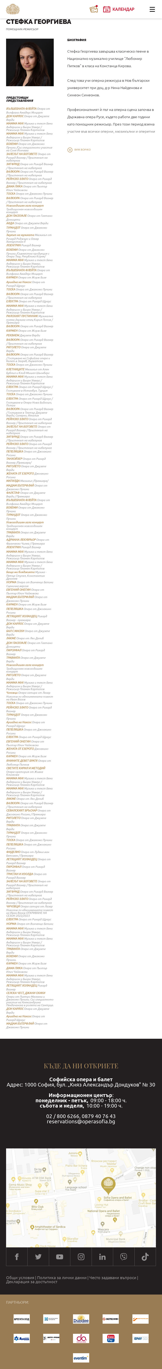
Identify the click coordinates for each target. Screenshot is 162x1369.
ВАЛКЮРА (12, 171)
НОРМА (11, 582)
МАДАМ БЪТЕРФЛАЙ (20, 485)
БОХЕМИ (11, 144)
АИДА (10, 223)
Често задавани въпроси (112, 1278)
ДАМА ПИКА (14, 186)
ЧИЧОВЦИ (13, 906)
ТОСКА (10, 193)
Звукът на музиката (20, 235)
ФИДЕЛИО (13, 852)
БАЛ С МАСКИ (15, 631)
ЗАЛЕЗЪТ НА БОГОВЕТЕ (21, 154)
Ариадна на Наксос (18, 282)
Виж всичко (82, 149)
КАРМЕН (11, 277)
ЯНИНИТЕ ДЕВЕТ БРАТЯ (21, 760)
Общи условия (20, 1278)
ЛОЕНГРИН (13, 245)
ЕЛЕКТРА (12, 301)
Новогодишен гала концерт (25, 205)
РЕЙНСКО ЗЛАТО (17, 179)
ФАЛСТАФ (12, 492)
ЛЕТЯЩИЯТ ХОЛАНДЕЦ (21, 616)
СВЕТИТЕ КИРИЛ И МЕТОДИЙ (25, 768)
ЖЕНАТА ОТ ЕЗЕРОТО (20, 473)
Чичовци (11, 692)
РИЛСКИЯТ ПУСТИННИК (22, 316)
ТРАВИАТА (13, 532)
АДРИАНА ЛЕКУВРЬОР (20, 539)
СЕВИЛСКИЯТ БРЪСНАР (21, 810)
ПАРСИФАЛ (13, 650)
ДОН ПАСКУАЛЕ (16, 215)
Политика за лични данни (62, 1278)
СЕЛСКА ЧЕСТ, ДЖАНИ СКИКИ (25, 993)
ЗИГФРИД (12, 164)
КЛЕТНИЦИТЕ (15, 369)
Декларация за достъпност (31, 1282)
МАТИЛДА (12, 480)
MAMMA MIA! (15, 123)
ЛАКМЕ (11, 638)
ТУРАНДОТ (13, 227)
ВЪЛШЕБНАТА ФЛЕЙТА (21, 108)
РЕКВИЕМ (12, 335)
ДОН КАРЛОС (14, 116)
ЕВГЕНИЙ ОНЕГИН (18, 589)
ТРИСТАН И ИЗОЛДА (19, 874)
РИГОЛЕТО (13, 347)
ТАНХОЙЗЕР (14, 458)
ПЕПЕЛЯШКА (14, 451)
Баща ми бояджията (20, 572)
